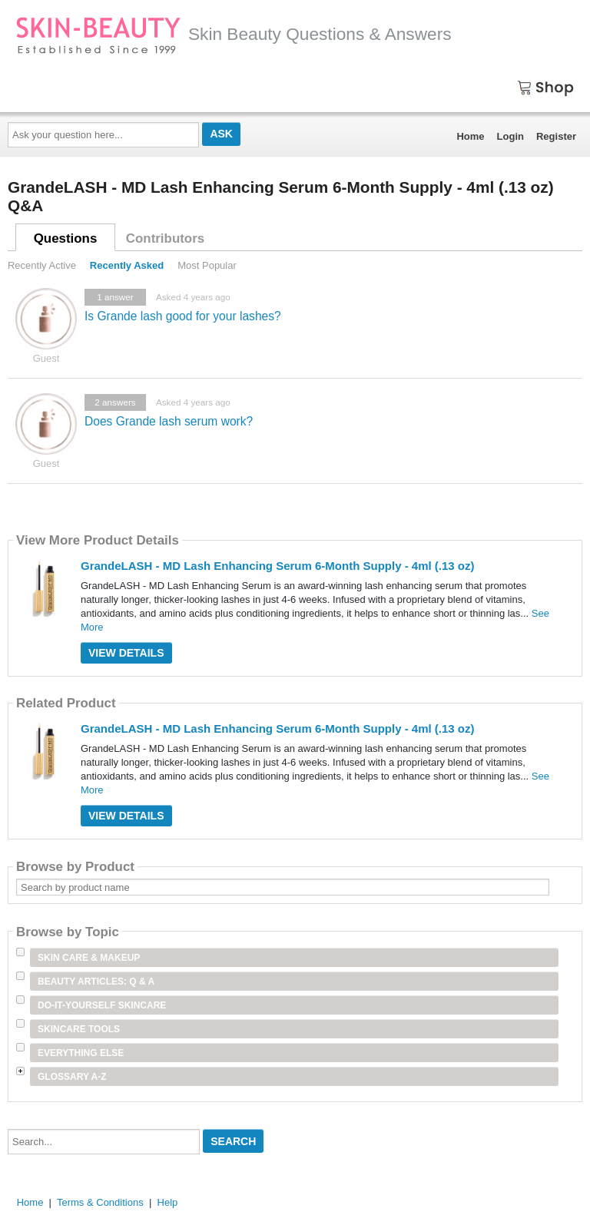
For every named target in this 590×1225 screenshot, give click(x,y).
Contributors (165, 238)
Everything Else (81, 1053)
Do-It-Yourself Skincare (102, 1005)
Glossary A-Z (72, 1076)
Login (510, 136)
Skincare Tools (79, 1029)
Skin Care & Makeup (89, 957)
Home (470, 136)
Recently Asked (127, 265)
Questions (66, 238)
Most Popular (207, 265)
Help (167, 1202)
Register (556, 136)
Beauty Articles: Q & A (96, 981)
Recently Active (42, 265)
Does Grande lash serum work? (169, 421)
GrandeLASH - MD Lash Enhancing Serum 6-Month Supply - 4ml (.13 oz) (278, 565)
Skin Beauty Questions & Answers (233, 34)
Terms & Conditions (100, 1202)
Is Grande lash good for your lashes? (183, 316)
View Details (126, 653)
